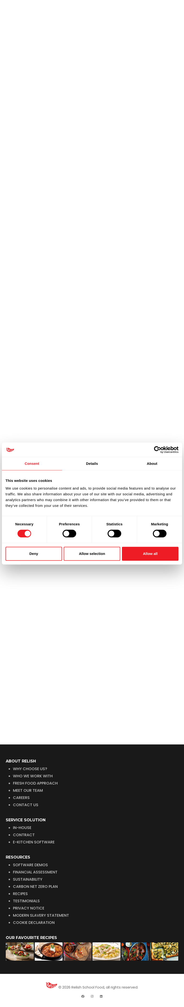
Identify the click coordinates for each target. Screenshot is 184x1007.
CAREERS (21, 797)
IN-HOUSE (22, 827)
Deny (33, 554)
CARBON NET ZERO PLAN (35, 886)
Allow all (150, 554)
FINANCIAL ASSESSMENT (35, 872)
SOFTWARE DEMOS (30, 865)
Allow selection (92, 554)
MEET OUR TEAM (28, 790)
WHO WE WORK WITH (33, 776)
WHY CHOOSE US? (30, 769)
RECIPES (20, 893)
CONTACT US (25, 805)
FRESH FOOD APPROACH (35, 783)
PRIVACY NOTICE (28, 908)
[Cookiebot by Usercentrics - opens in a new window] (157, 449)
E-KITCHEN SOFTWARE (34, 842)
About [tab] (152, 463)
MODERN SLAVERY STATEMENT (41, 915)
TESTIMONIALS (26, 901)
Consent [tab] (32, 463)
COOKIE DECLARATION (34, 922)
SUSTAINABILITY (27, 879)
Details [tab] (92, 463)
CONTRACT (24, 835)
